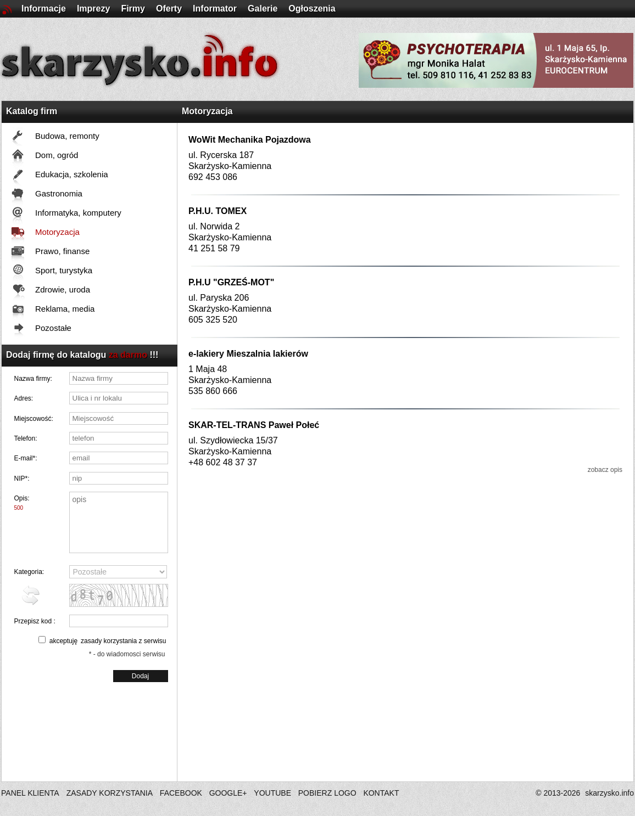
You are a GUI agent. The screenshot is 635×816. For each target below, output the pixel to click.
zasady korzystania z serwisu (123, 641)
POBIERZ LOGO (327, 793)
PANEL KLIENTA (31, 793)
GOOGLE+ (228, 793)
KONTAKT (381, 793)
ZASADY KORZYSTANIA (109, 793)
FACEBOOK (181, 793)
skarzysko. (609, 793)
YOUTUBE (272, 793)
